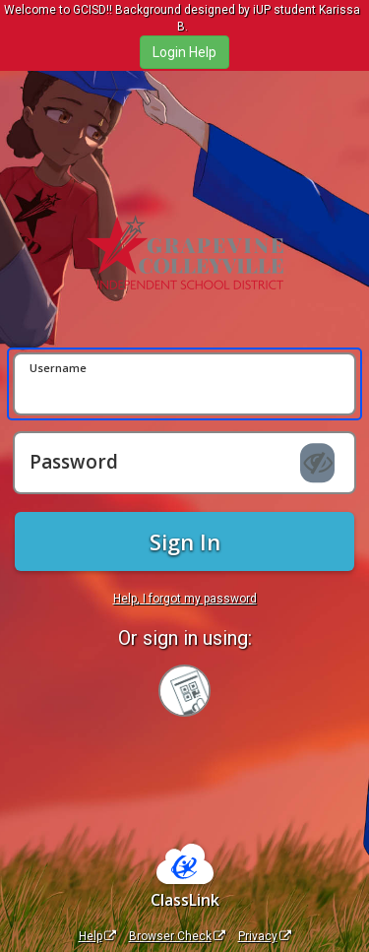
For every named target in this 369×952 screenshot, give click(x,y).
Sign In (185, 541)
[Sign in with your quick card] (184, 690)
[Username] (184, 383)
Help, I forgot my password (185, 598)
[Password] (184, 462)
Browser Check (177, 936)
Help (97, 936)
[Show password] (317, 463)
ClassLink (185, 900)
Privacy (264, 936)
